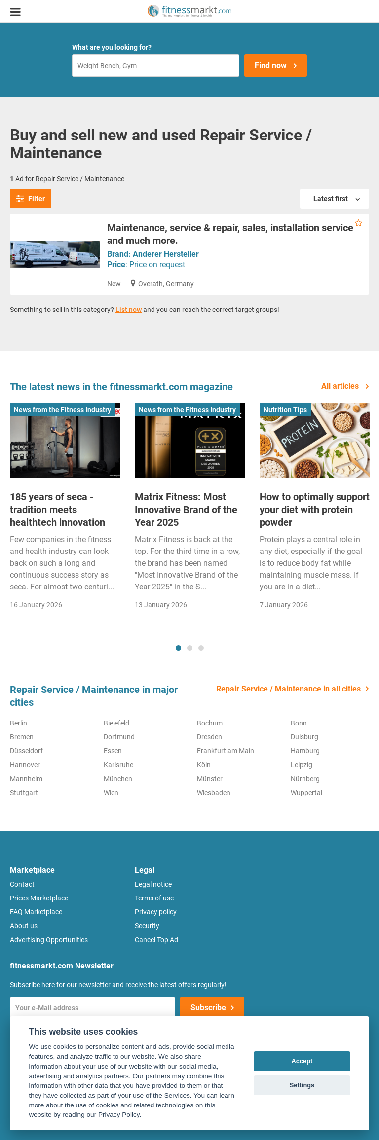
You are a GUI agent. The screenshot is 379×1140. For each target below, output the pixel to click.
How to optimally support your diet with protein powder (315, 509)
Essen (113, 751)
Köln (204, 765)
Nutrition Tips (285, 410)
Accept (302, 1061)
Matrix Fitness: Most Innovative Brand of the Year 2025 (186, 509)
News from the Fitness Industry (62, 410)
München (118, 779)
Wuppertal (306, 792)
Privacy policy (156, 912)
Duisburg (304, 737)
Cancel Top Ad (156, 940)
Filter (30, 198)
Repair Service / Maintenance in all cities (288, 688)
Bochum (210, 723)
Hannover (25, 765)
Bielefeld (116, 723)
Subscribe (208, 1007)
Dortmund (119, 737)
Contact (22, 884)
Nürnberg (305, 779)
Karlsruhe (118, 765)
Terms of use (154, 898)
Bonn (299, 723)
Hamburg (305, 751)
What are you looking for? (112, 47)
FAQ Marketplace (36, 912)
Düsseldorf (26, 751)
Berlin (18, 723)
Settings (302, 1085)
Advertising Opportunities (49, 940)
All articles (341, 386)
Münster (210, 779)
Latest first (331, 199)
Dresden (209, 737)
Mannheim (26, 779)
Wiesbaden (213, 792)
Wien (111, 792)
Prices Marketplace (39, 898)
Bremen (22, 737)
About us (24, 926)
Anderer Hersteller (166, 254)
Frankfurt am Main (225, 751)
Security (147, 926)
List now (128, 309)
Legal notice (153, 884)
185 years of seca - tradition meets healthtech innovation (57, 509)
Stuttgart (24, 792)
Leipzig (301, 765)
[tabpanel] (64, 511)
